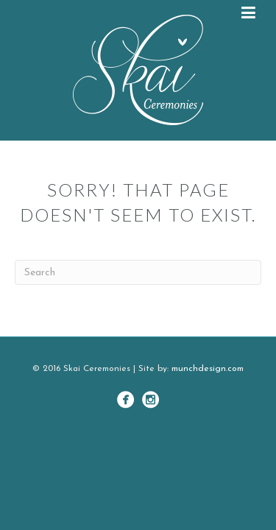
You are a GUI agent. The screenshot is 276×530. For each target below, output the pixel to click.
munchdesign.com (207, 368)
